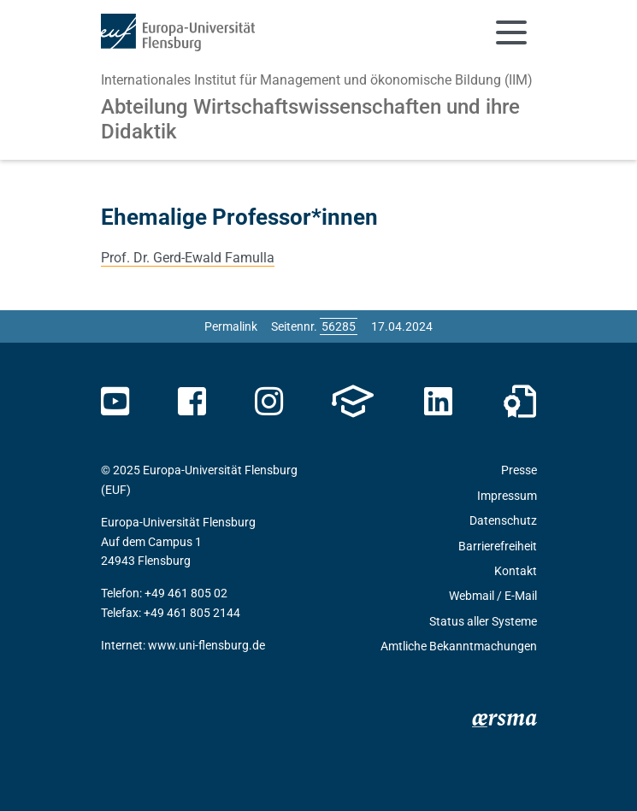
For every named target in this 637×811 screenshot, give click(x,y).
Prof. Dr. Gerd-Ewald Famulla (187, 258)
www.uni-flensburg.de (206, 645)
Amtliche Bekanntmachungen (458, 646)
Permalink (230, 326)
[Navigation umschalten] (511, 32)
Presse (519, 470)
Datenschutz (503, 520)
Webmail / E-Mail (493, 595)
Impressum (507, 495)
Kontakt (515, 571)
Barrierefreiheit (497, 546)
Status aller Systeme (483, 621)
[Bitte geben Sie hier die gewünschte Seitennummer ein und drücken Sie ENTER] (338, 326)
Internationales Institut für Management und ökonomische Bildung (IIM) (317, 80)
